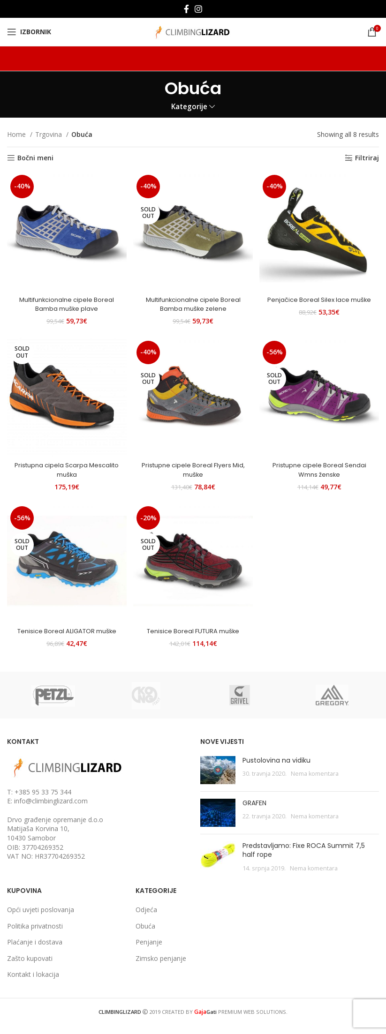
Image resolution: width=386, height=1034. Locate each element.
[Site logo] (193, 31)
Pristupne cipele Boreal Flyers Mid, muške (193, 467)
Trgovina (49, 134)
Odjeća (146, 918)
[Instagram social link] (198, 9)
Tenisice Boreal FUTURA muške (193, 631)
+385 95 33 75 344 (43, 800)
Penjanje (149, 951)
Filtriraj (367, 158)
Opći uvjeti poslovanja (40, 918)
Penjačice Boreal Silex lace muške (321, 299)
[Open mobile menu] (29, 31)
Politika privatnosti (35, 934)
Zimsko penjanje (161, 967)
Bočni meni (35, 158)
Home (17, 134)
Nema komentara (315, 783)
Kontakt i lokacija (33, 983)
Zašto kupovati (30, 967)
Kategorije (189, 106)
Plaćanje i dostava (34, 951)
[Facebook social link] (186, 9)
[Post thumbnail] (217, 779)
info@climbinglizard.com (51, 810)
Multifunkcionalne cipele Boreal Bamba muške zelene (193, 299)
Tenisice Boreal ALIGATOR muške (64, 635)
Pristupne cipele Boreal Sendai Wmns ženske (321, 467)
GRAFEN (254, 812)
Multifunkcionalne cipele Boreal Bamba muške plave (64, 299)
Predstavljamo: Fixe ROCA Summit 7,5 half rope (303, 859)
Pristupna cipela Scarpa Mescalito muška (64, 467)
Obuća (145, 934)
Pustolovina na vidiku (276, 769)
